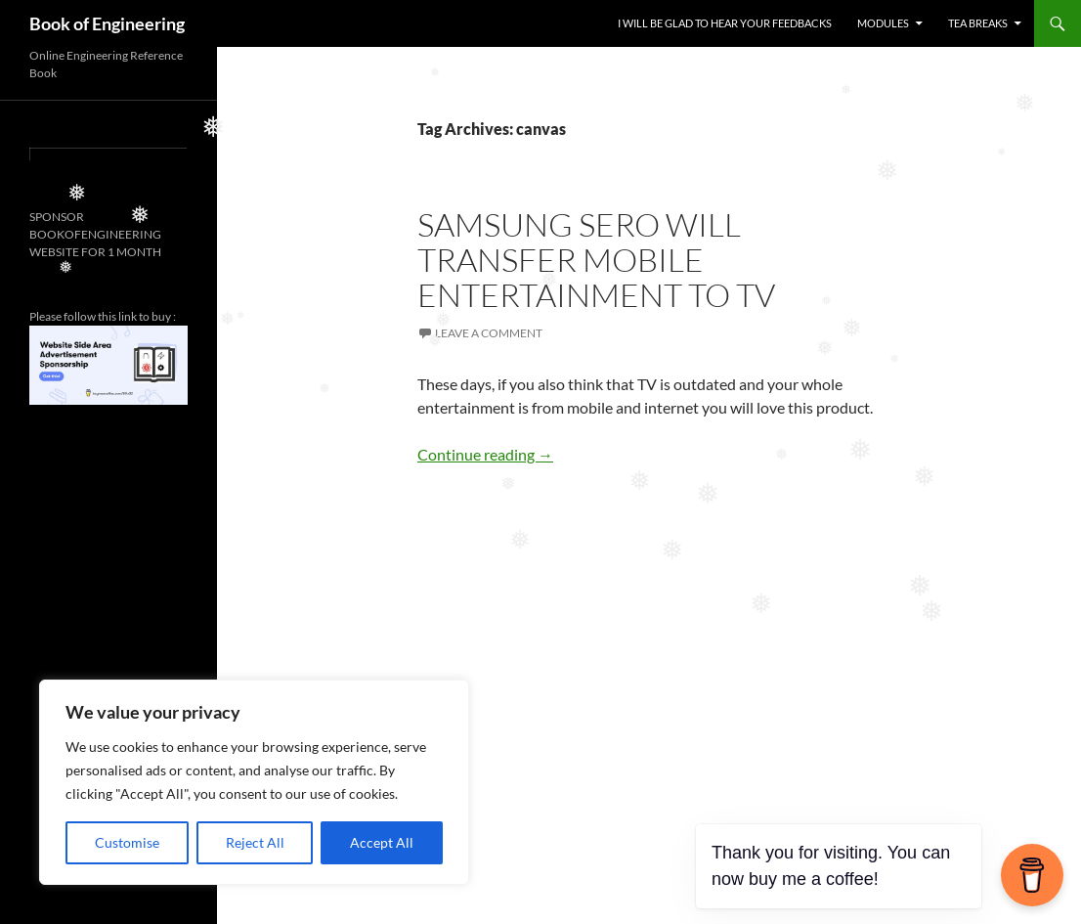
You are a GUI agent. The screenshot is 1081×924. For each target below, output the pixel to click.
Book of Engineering (107, 23)
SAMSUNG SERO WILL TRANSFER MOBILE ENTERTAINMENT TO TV (596, 259)
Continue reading (485, 454)
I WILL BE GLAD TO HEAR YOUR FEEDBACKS (725, 23)
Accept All (381, 842)
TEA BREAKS (978, 23)
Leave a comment (488, 333)
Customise (127, 842)
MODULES (883, 23)
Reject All (255, 842)
